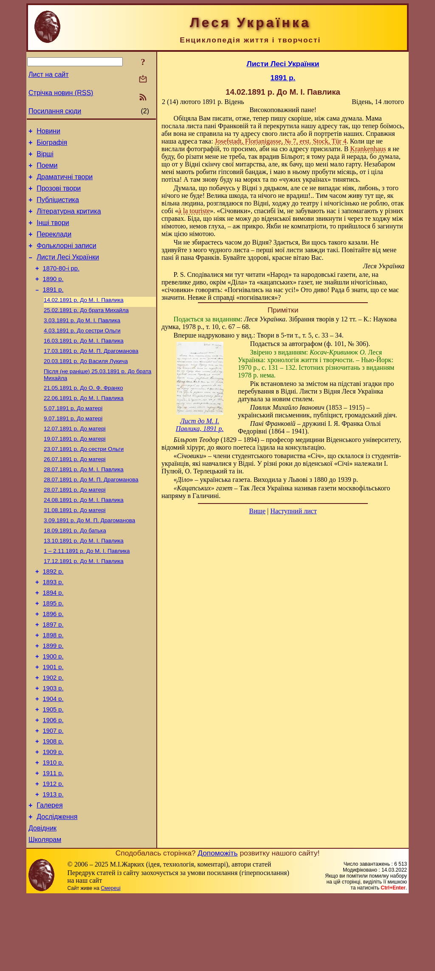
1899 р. (53, 697)
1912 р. (53, 851)
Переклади (54, 246)
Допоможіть (217, 927)
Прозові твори (59, 196)
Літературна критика (69, 221)
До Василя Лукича (86, 386)
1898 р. (53, 685)
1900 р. (53, 709)
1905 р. (53, 768)
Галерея (49, 875)
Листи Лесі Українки (68, 272)
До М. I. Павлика (84, 320)
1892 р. (53, 614)
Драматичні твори (65, 183)
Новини (48, 132)
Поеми (47, 170)
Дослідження (57, 888)
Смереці (110, 962)
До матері (73, 436)
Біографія (52, 145)
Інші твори (53, 234)
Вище (257, 511)
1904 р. (53, 756)
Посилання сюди (54, 111)
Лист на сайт (48, 74)
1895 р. (53, 649)
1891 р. (53, 308)
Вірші (45, 157)
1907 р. (53, 792)
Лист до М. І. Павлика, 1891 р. (200, 424)
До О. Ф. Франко (83, 414)
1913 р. (53, 863)
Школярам (44, 914)
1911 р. (53, 839)
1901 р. (53, 721)
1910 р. (53, 828)
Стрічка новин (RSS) (60, 92)
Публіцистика (58, 208)
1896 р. (53, 661)
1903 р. (53, 744)
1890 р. (53, 296)
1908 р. (53, 804)
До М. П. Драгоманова (91, 375)
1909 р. (53, 816)
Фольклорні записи (66, 259)
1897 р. (53, 673)
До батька (75, 569)
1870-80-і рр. (61, 284)
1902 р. (53, 732)
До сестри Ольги (82, 353)
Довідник (42, 901)
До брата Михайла (86, 331)
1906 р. (53, 780)
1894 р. (53, 637)
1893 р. (53, 625)
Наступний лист (293, 511)
